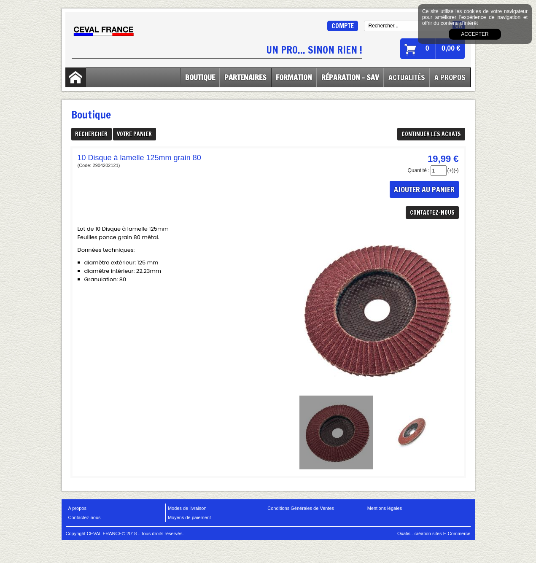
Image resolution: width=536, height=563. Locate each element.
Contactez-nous (84, 517)
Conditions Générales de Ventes (300, 508)
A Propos (450, 77)
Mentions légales (384, 508)
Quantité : (418, 170)
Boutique (200, 77)
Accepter (474, 34)
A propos (77, 508)
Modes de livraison (187, 508)
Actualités (406, 77)
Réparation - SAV (350, 77)
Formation (294, 77)
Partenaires (245, 77)
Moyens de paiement (189, 517)
